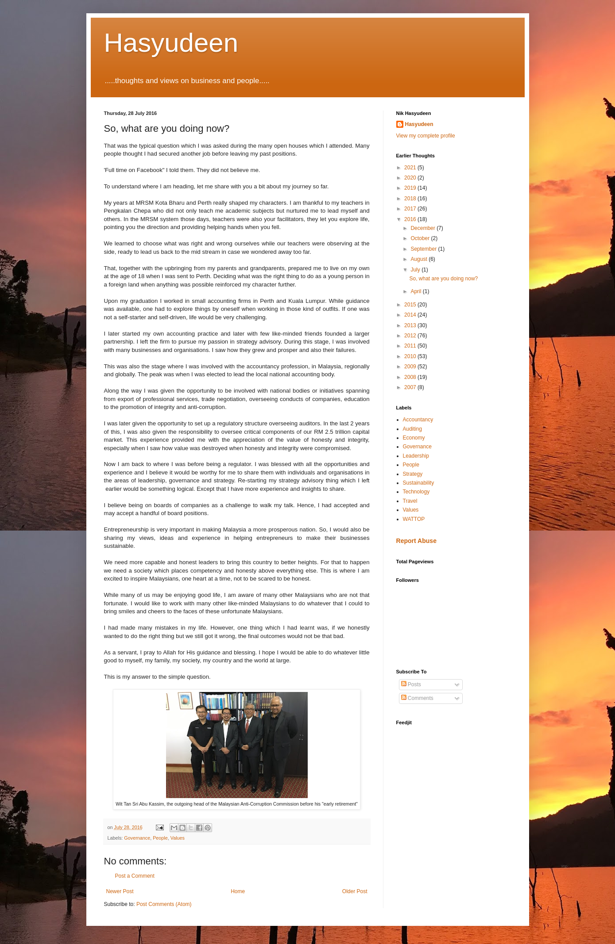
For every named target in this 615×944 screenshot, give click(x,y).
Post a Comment (135, 876)
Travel (410, 501)
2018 (411, 198)
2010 (411, 356)
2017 (411, 209)
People (160, 838)
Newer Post (120, 891)
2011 (411, 346)
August (419, 259)
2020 (411, 178)
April (416, 291)
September (424, 249)
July (416, 270)
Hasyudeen (171, 42)
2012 (411, 336)
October (420, 238)
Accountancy (418, 420)
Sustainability (418, 483)
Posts (411, 684)
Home (238, 891)
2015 (411, 305)
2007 (411, 387)
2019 (411, 188)
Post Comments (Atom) (164, 904)
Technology (416, 492)
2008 (411, 377)
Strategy (413, 474)
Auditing (412, 429)
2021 (411, 167)
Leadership (416, 456)
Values (177, 838)
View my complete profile (425, 136)
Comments (417, 698)
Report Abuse (416, 540)
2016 (411, 219)
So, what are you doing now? (443, 278)
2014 (411, 315)
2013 (411, 325)
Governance (137, 838)
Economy (414, 438)
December (423, 228)
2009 (411, 366)
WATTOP (414, 519)
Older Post (354, 891)
